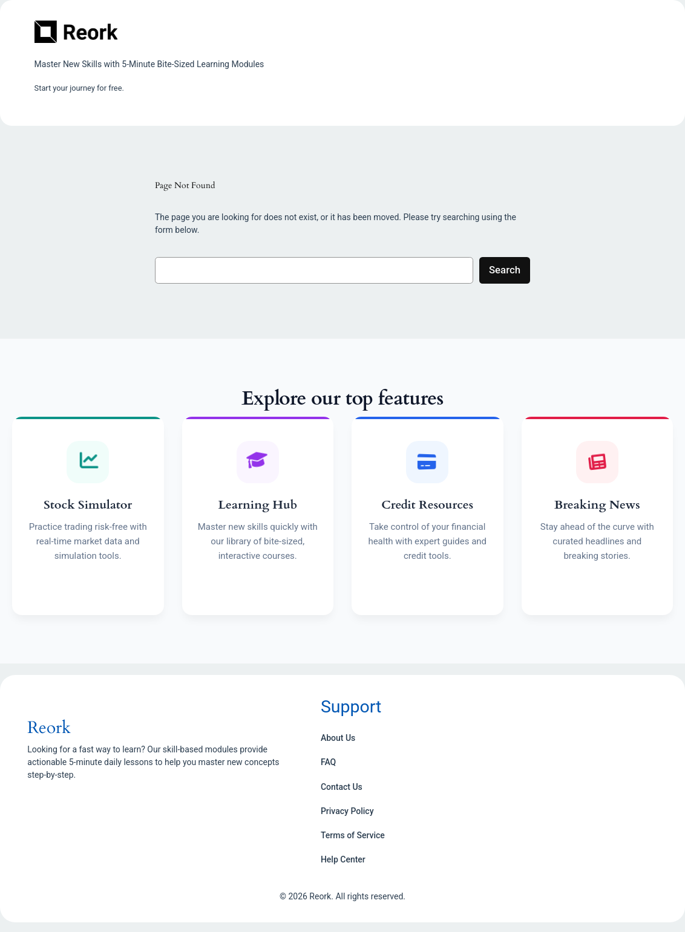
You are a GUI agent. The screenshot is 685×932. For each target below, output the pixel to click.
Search (504, 270)
